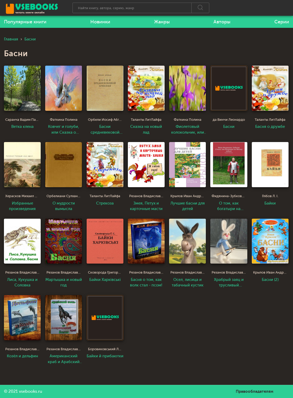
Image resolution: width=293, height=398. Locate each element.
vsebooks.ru (30, 391)
